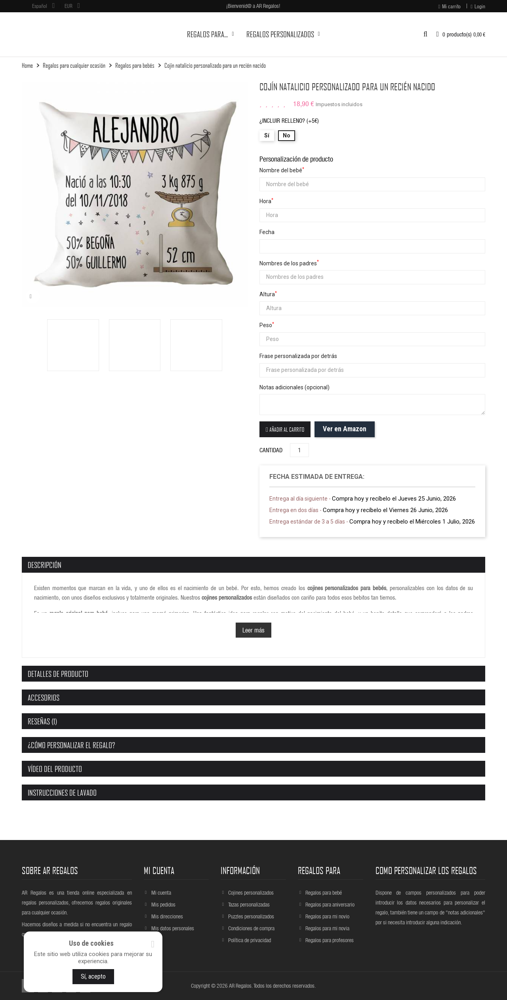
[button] (425, 34)
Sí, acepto (93, 976)
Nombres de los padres (289, 263)
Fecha (266, 232)
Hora (266, 201)
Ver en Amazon (344, 429)
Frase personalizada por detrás (298, 356)
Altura (268, 294)
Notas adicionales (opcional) (294, 387)
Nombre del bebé (281, 170)
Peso (266, 325)
